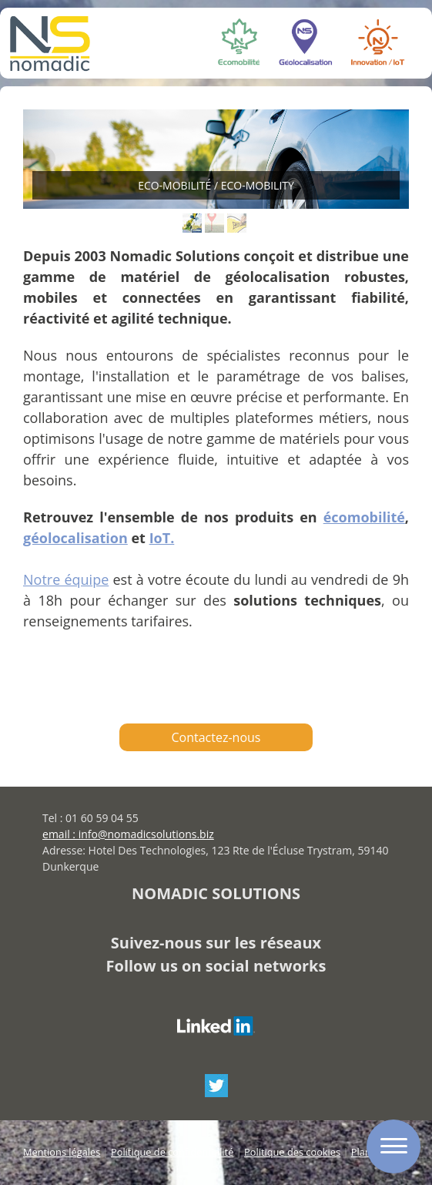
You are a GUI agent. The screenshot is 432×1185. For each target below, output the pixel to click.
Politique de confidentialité (172, 1152)
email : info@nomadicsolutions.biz (128, 834)
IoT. (162, 538)
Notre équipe (66, 579)
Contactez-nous (216, 737)
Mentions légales (61, 1152)
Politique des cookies (292, 1152)
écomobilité (364, 517)
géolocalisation (75, 538)
